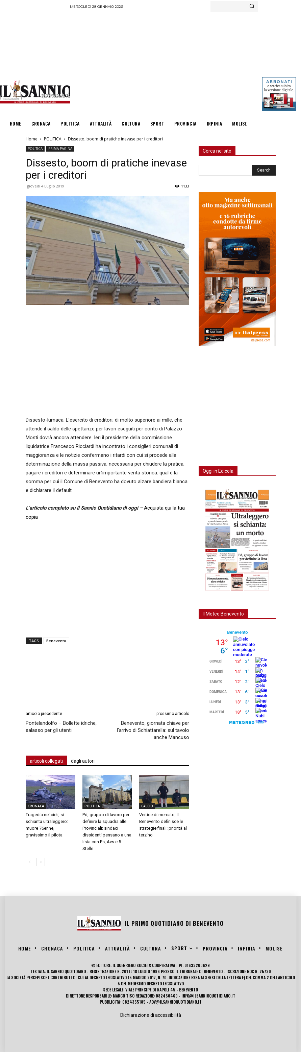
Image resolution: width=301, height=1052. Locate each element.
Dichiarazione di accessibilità (150, 1015)
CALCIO (147, 806)
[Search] (252, 6)
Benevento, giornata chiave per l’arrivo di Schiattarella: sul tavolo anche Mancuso (153, 730)
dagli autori (83, 761)
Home (31, 139)
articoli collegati (46, 761)
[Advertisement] (185, 62)
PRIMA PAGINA (60, 148)
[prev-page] (30, 862)
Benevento (56, 640)
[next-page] (40, 862)
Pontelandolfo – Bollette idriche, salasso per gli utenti (61, 726)
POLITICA (52, 139)
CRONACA (36, 806)
